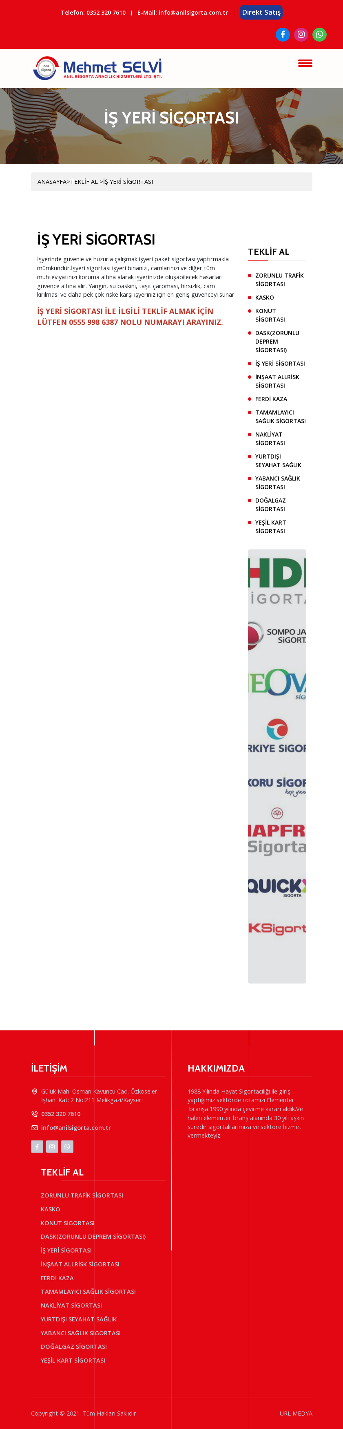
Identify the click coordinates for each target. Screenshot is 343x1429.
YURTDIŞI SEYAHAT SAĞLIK (278, 460)
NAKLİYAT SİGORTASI (270, 438)
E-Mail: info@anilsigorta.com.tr (182, 12)
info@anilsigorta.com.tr (76, 1127)
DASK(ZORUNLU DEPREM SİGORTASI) (277, 341)
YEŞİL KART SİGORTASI (270, 526)
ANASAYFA (52, 181)
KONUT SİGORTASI (270, 315)
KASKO (264, 297)
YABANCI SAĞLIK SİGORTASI (277, 482)
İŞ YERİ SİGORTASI (128, 181)
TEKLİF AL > (86, 181)
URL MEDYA (295, 1413)
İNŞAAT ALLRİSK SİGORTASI (277, 381)
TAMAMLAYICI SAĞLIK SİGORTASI (280, 416)
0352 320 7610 (106, 12)
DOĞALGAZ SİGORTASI (270, 504)
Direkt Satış (261, 12)
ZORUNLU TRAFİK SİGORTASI (279, 279)
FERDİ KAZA (271, 399)
